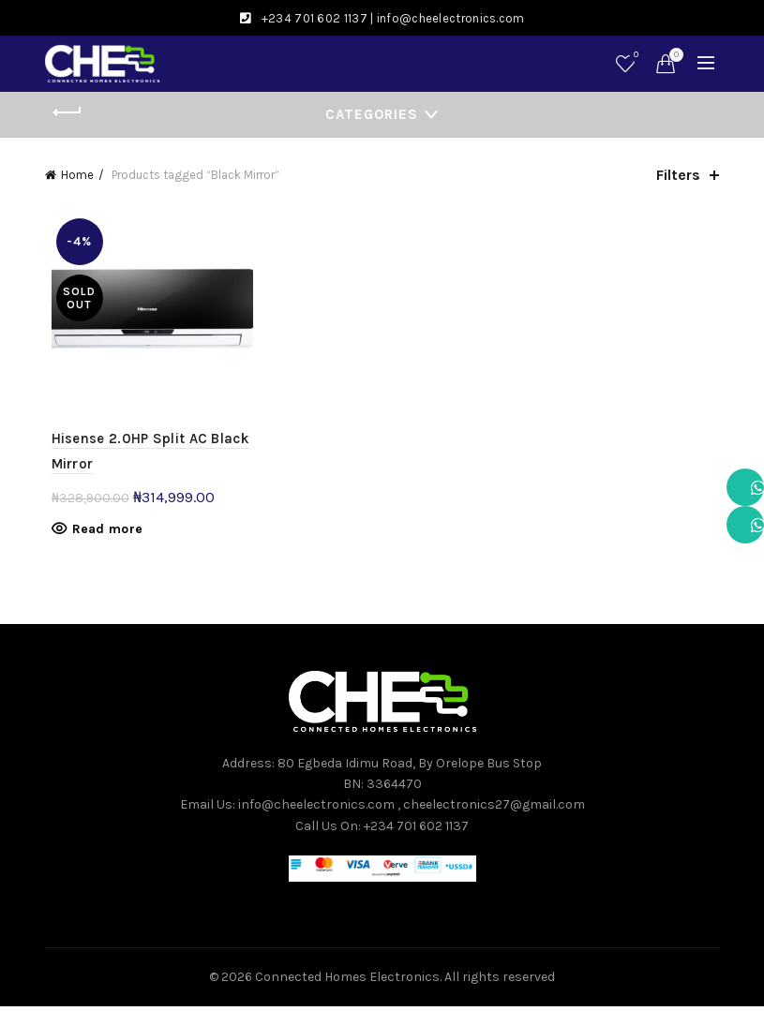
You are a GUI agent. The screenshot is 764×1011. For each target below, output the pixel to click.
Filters (678, 175)
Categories (371, 114)
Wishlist (634, 56)
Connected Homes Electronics (347, 981)
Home (77, 175)
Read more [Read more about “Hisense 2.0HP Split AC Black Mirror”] (101, 533)
